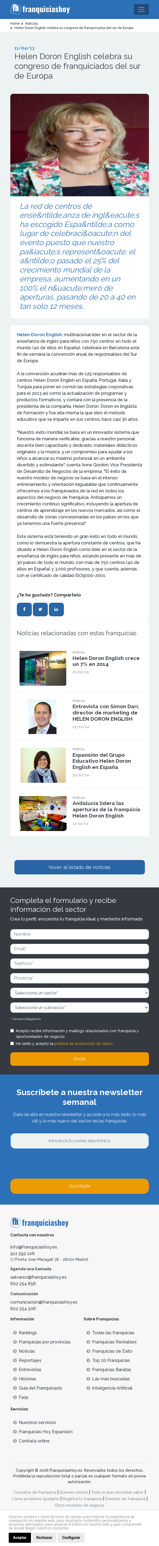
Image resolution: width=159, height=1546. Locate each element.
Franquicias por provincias (42, 1342)
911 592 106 (22, 1253)
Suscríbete (79, 1186)
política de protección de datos (83, 1043)
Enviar (79, 1058)
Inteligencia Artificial (109, 1388)
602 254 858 (23, 1283)
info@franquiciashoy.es (33, 1247)
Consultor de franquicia (34, 1492)
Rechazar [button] (44, 1537)
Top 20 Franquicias (108, 1360)
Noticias (24, 1351)
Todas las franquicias (110, 1332)
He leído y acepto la (64, 1043)
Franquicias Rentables (111, 1342)
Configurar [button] (71, 1537)
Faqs (21, 1397)
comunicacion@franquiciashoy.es (43, 1302)
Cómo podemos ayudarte (35, 1499)
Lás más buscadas (108, 1378)
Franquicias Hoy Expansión (43, 1431)
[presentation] (51, 1163)
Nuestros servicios (34, 1422)
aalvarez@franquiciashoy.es (38, 1277)
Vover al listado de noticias (79, 867)
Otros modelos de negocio (79, 1505)
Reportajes (27, 1360)
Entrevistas (27, 1369)
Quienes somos (74, 1492)
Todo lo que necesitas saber (117, 1492)
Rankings (25, 1332)
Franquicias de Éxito (109, 1351)
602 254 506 (23, 1308)
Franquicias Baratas (108, 1369)
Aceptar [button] (20, 1537)
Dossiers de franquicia (125, 1499)
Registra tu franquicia (82, 1499)
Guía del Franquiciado (37, 1388)
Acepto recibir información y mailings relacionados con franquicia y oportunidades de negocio (77, 1034)
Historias (24, 1378)
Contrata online (31, 1441)
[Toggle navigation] (141, 9)
